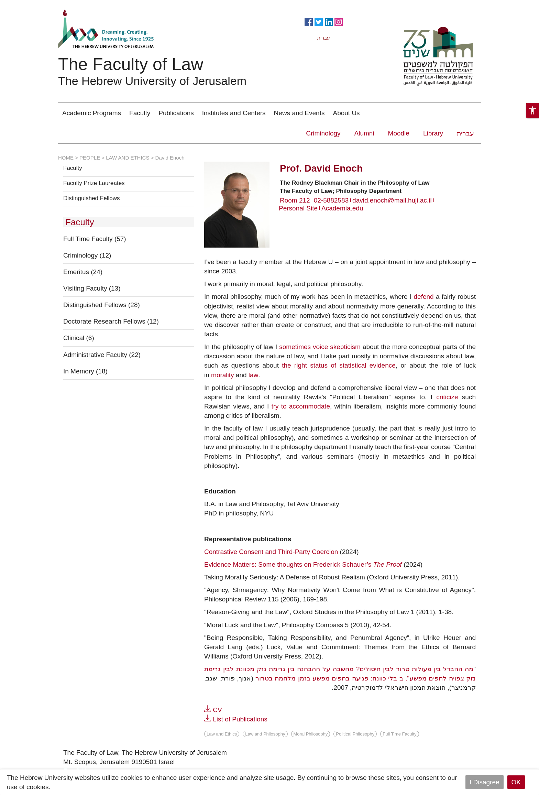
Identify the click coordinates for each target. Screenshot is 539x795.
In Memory (85, 371)
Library (433, 133)
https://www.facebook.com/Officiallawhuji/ (309, 21)
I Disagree (484, 782)
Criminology (323, 133)
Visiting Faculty (92, 288)
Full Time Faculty (94, 238)
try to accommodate (300, 406)
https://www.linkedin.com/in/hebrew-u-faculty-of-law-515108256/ (328, 21)
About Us (346, 113)
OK (516, 782)
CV (217, 710)
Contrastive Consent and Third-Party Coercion (271, 551)
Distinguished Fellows (91, 198)
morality (222, 375)
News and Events (299, 113)
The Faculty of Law (130, 64)
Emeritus (82, 271)
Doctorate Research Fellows (111, 321)
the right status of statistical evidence (339, 365)
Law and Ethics (222, 734)
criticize (447, 397)
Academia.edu (342, 208)
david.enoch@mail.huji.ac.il (392, 200)
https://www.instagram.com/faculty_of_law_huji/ (338, 21)
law (253, 375)
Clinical (78, 337)
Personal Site (298, 208)
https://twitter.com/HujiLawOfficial (319, 21)
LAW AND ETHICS (127, 158)
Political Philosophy (355, 734)
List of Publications (240, 719)
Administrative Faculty (102, 354)
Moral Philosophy (311, 734)
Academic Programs (91, 113)
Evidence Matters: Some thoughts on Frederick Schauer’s (303, 564)
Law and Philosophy (265, 734)
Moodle (398, 133)
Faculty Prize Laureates (94, 183)
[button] (532, 110)
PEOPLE (89, 158)
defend (424, 296)
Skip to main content (29, 4)
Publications (176, 113)
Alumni (364, 133)
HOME (66, 158)
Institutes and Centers (234, 113)
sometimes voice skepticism (320, 346)
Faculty (139, 113)
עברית (465, 133)
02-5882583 (331, 200)
